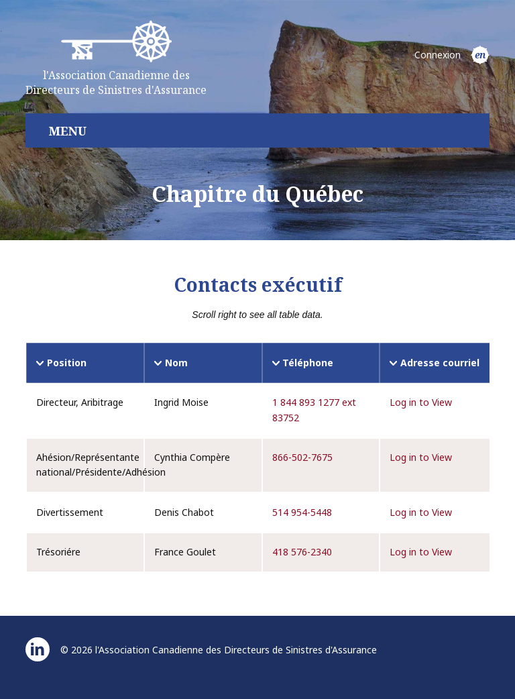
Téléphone (307, 362)
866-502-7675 (302, 457)
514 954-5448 (302, 512)
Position (67, 362)
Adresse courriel (439, 362)
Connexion (437, 54)
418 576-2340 (302, 551)
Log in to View (421, 402)
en (480, 54)
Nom (176, 362)
